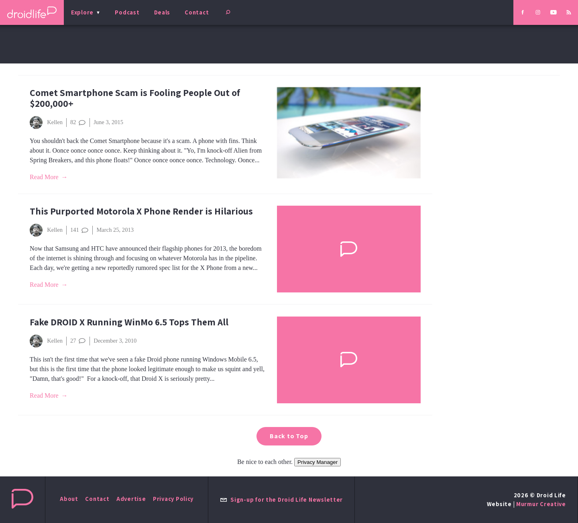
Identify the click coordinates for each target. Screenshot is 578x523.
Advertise (131, 499)
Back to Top (289, 436)
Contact (197, 12)
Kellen (46, 122)
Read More (44, 177)
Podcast (127, 12)
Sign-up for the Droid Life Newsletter (281, 499)
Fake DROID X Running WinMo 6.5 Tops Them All (129, 322)
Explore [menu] (82, 12)
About (69, 499)
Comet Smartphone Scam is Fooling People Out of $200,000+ (135, 98)
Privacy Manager (317, 462)
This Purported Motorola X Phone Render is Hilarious (141, 211)
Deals (162, 12)
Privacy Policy (173, 499)
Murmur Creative (541, 504)
